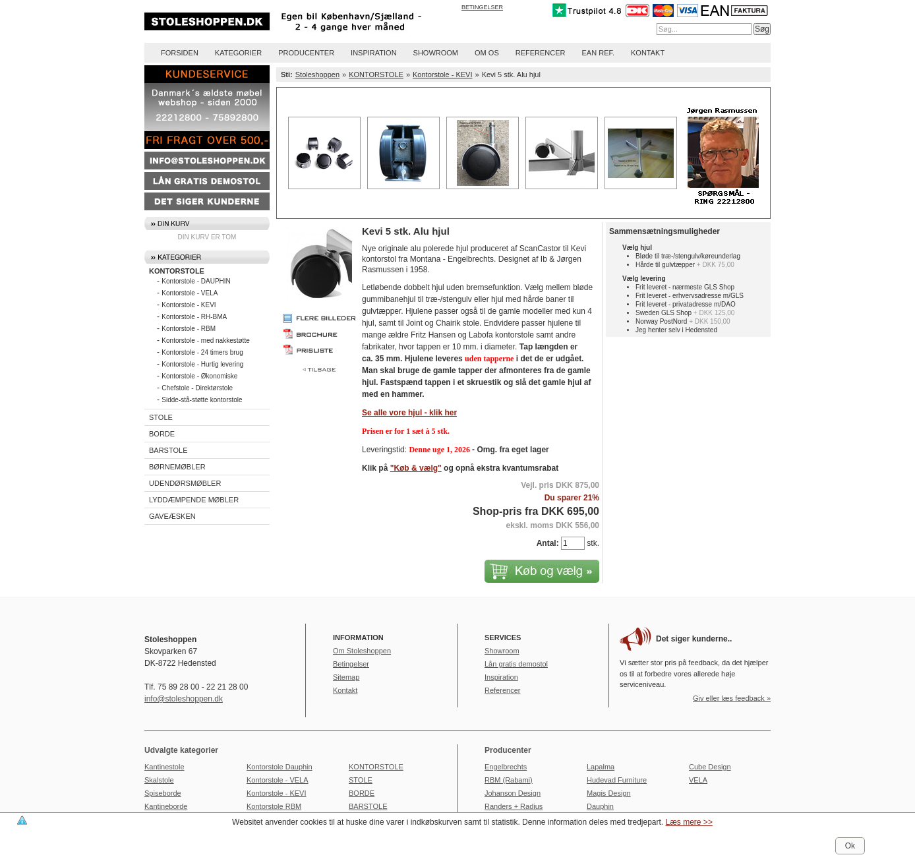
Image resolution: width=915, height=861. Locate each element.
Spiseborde (162, 793)
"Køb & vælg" (416, 468)
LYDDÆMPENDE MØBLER (194, 500)
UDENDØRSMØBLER (185, 483)
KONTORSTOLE (176, 271)
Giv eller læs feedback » (732, 698)
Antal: (548, 543)
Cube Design (710, 767)
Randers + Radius (514, 806)
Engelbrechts (506, 767)
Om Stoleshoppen (362, 651)
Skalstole (159, 780)
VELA (698, 780)
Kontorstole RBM (274, 806)
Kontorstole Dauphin (279, 767)
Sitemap (346, 677)
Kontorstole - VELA (190, 293)
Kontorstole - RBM (189, 328)
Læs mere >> (689, 822)
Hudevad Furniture (617, 780)
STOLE (161, 417)
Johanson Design (513, 793)
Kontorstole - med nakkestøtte (205, 340)
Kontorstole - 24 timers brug (202, 352)
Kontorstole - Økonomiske (199, 376)
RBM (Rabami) (509, 780)
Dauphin (600, 806)
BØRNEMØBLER (177, 467)
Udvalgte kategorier (181, 750)
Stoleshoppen (317, 74)
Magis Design (609, 793)
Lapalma (600, 767)
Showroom (435, 53)
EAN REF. (598, 53)
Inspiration (373, 53)
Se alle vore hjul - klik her (409, 412)
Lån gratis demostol (516, 664)
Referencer (541, 53)
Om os (487, 53)
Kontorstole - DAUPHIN (196, 281)
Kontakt (647, 53)
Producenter (306, 53)
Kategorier (238, 53)
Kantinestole (164, 767)
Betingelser (482, 7)
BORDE (162, 434)
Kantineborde (165, 806)
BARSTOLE (168, 450)
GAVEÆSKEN (172, 516)
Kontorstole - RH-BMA (194, 316)
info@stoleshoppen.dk (183, 698)
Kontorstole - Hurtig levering (202, 364)
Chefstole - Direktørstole (197, 388)
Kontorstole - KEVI (189, 305)
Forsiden (179, 53)
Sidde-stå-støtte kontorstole (202, 399)
